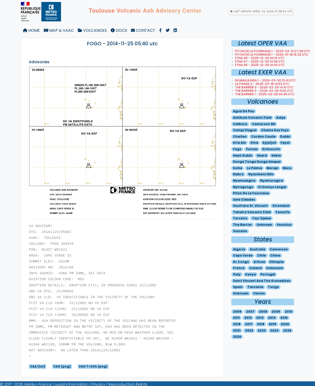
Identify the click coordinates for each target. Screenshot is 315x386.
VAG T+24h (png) (93, 366)
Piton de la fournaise (251, 193)
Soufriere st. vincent (250, 206)
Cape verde (242, 255)
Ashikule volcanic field (252, 117)
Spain (238, 287)
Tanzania (255, 287)
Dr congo (241, 262)
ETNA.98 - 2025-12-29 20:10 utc (259, 58)
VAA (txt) (37, 366)
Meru (287, 168)
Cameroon (279, 249)
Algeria (239, 249)
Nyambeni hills (260, 174)
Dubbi (285, 136)
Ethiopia (276, 262)
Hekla (276, 155)
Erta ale (239, 143)
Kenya (250, 274)
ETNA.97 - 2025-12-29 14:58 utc (259, 61)
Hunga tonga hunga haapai (257, 162)
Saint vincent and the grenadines (261, 281)
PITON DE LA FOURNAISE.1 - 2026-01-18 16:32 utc (271, 54)
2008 (263, 311)
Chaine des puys (275, 130)
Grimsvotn (271, 149)
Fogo (237, 149)
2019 (272, 324)
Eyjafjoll (269, 143)
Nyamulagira (244, 180)
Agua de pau (243, 111)
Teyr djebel (261, 218)
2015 (284, 318)
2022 (249, 330)
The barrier (242, 225)
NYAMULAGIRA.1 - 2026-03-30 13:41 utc (265, 80)
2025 (287, 330)
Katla (237, 168)
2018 (260, 324)
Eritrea (259, 262)
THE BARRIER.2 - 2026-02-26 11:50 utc (263, 91)
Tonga (273, 287)
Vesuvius (284, 225)
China (275, 255)
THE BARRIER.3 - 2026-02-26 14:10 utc (264, 87)
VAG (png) (62, 366)
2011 (236, 318)
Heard (262, 155)
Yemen (259, 293)
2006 (237, 311)
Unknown (264, 225)
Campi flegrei (244, 130)
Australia (257, 249)
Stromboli (280, 206)
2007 (250, 311)
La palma (254, 168)
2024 (274, 330)
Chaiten (240, 136)
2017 (248, 324)
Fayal (285, 143)
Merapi (272, 168)
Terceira (240, 218)
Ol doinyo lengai (272, 187)
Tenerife (282, 212)
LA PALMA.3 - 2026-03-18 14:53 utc (261, 84)
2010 (288, 311)
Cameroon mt (263, 124)
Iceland (255, 268)
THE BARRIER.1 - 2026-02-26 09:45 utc (264, 94)
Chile (261, 255)
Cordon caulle (263, 136)
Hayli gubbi (242, 155)
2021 (236, 330)
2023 (262, 330)
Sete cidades (244, 199)
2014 (272, 318)
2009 (276, 311)
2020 (285, 324)
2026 (237, 337)
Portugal (267, 274)
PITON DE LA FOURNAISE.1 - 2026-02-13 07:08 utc (272, 51)
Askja (280, 117)
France (239, 268)
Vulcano (240, 231)
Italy (237, 274)
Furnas (252, 149)
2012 (248, 318)
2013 (260, 318)
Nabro (238, 174)
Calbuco (240, 124)
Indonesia (274, 268)
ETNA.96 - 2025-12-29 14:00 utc (259, 65)
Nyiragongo (243, 187)
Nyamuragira (271, 180)
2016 (236, 324)
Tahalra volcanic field (252, 212)
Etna (254, 143)
